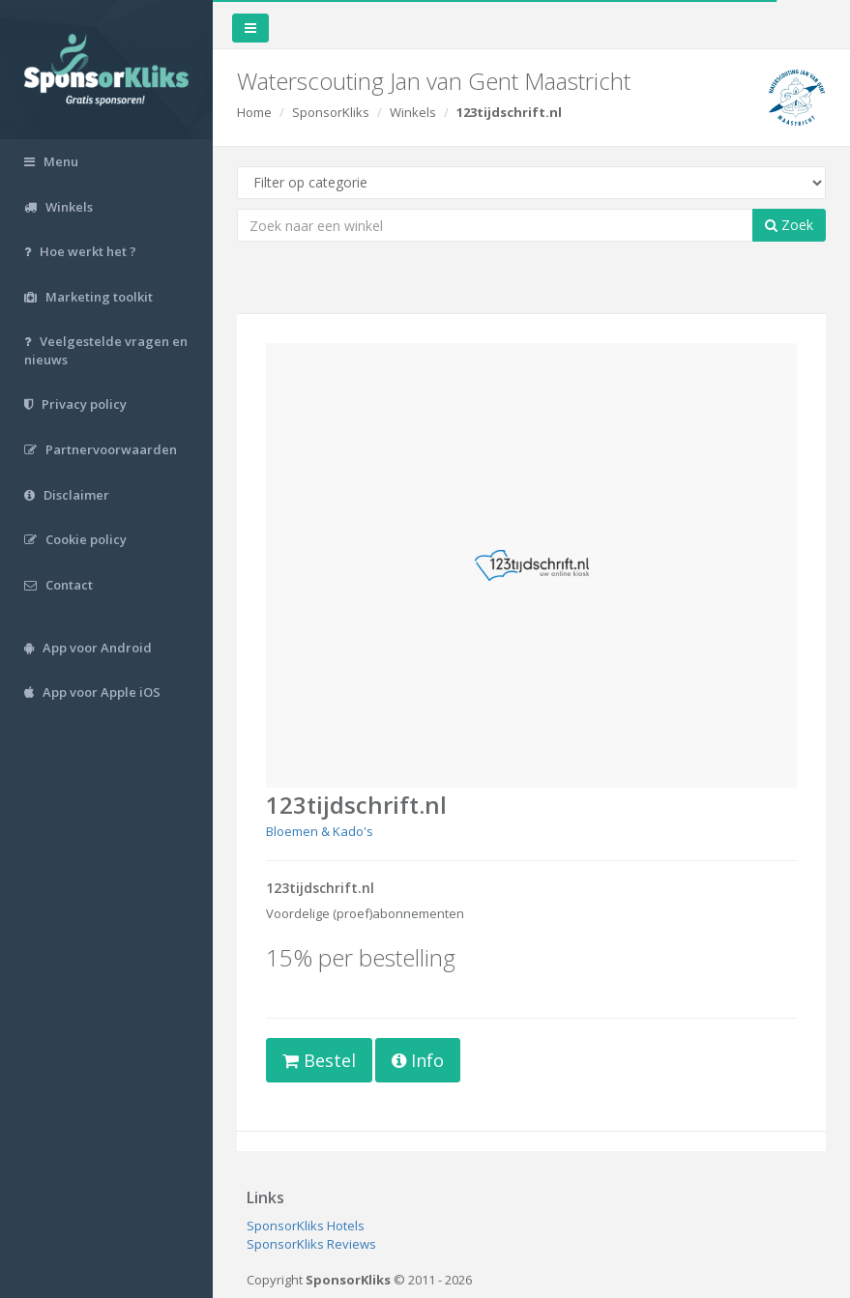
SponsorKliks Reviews (311, 1244)
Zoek (789, 225)
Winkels (413, 112)
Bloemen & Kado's (319, 831)
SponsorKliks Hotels (306, 1225)
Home (254, 112)
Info (418, 1060)
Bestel (319, 1060)
